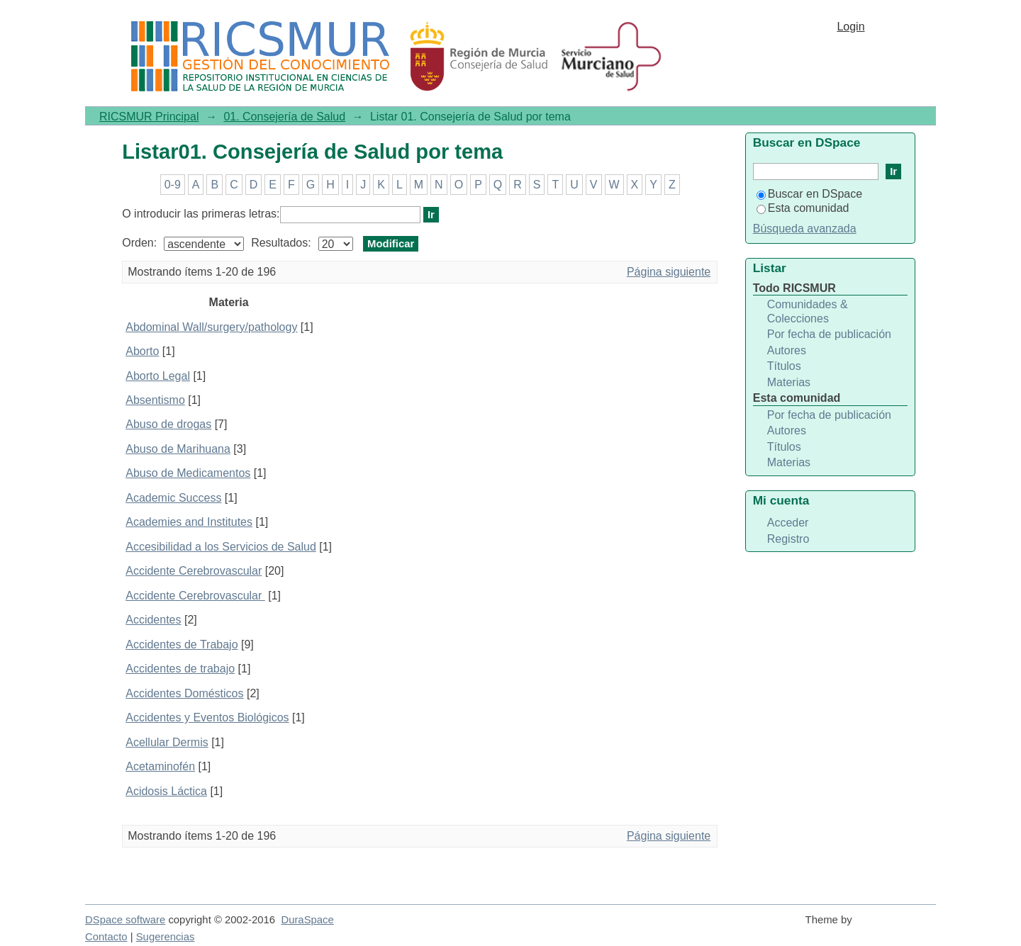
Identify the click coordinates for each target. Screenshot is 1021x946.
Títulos (784, 366)
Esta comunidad (803, 208)
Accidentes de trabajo (180, 669)
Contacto (106, 936)
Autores (786, 350)
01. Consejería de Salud (284, 117)
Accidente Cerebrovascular (193, 571)
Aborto (142, 351)
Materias (788, 382)
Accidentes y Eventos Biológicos (207, 717)
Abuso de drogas (168, 424)
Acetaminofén (160, 766)
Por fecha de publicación (829, 334)
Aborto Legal (157, 376)
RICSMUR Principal (149, 117)
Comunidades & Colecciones (807, 311)
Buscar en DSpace (809, 194)
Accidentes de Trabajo (181, 644)
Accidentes (153, 620)
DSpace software (125, 919)
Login (850, 27)
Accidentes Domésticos (184, 693)
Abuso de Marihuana (177, 449)
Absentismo (155, 400)
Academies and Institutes (188, 522)
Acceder (788, 523)
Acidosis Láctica (166, 791)
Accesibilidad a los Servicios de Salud (220, 547)
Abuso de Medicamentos (187, 473)
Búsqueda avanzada (805, 229)
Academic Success (173, 498)
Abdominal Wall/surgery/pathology (211, 327)
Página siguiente (668, 272)
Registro (788, 539)
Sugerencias (165, 936)
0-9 (172, 185)
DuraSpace (307, 919)
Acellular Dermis (166, 742)
